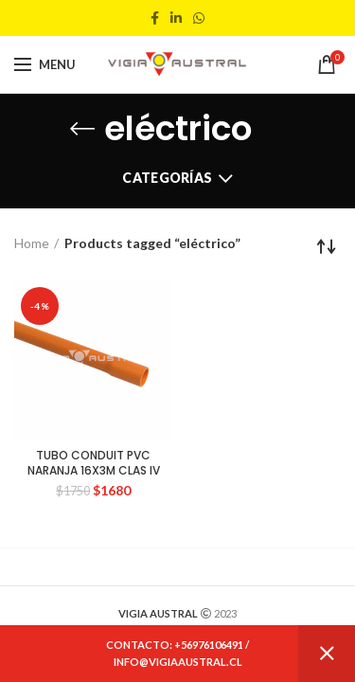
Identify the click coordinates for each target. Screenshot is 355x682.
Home (31, 243)
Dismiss (326, 653)
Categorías (167, 178)
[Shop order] (326, 246)
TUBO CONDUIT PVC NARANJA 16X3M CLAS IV (93, 462)
